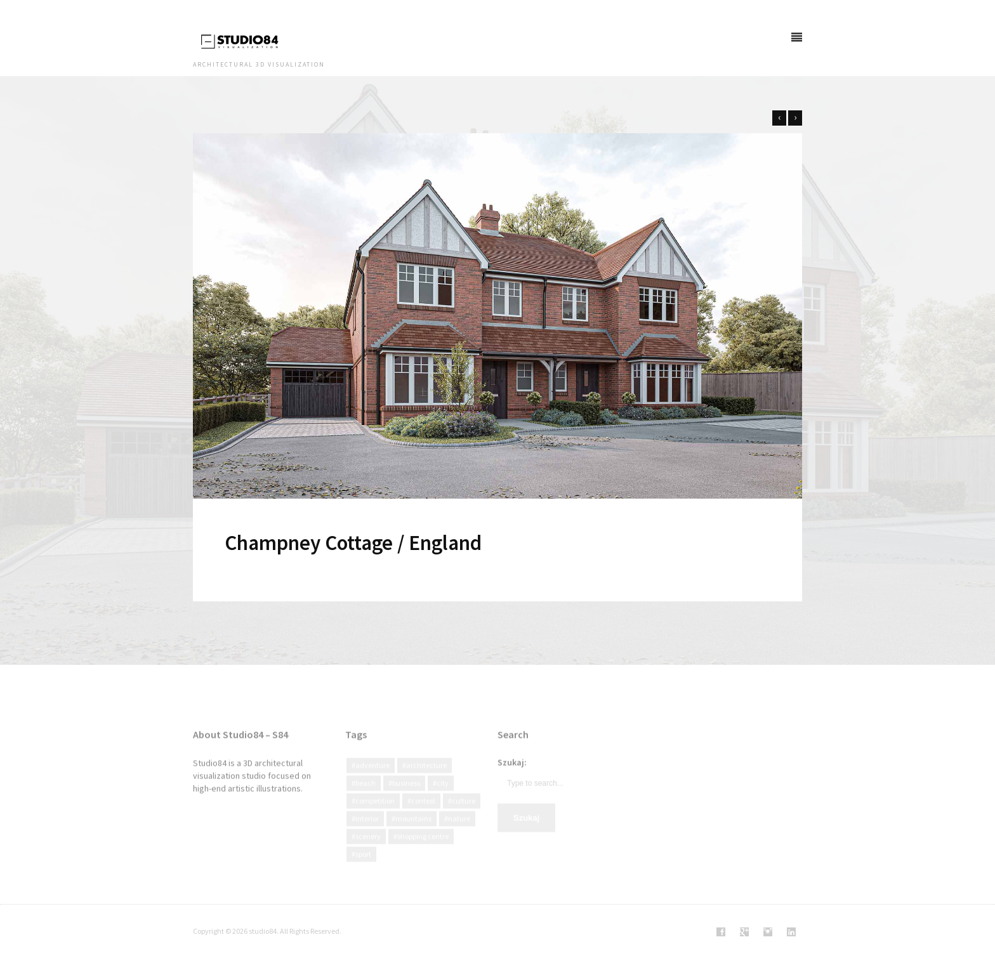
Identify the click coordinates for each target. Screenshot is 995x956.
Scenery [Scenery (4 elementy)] (368, 848)
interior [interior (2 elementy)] (367, 830)
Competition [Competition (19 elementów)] (375, 813)
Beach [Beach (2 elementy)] (365, 795)
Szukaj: (512, 774)
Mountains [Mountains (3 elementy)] (413, 830)
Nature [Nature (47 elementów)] (459, 830)
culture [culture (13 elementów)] (463, 813)
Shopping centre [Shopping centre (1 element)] (423, 848)
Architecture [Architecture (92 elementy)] (426, 777)
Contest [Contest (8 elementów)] (423, 813)
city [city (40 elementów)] (443, 795)
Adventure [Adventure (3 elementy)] (372, 777)
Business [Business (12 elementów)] (406, 795)
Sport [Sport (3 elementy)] (363, 866)
